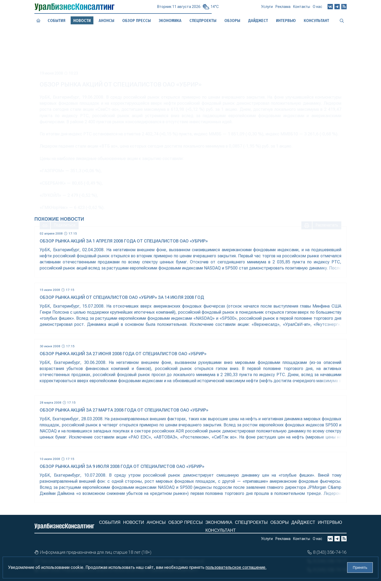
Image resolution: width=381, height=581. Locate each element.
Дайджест (303, 522)
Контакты (301, 8)
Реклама (283, 9)
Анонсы (107, 20)
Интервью (330, 522)
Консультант (220, 530)
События (56, 20)
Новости (133, 522)
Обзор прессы (136, 20)
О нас (317, 8)
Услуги (267, 9)
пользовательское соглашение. (236, 567)
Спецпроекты (251, 522)
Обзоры (279, 522)
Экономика (218, 522)
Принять (360, 567)
